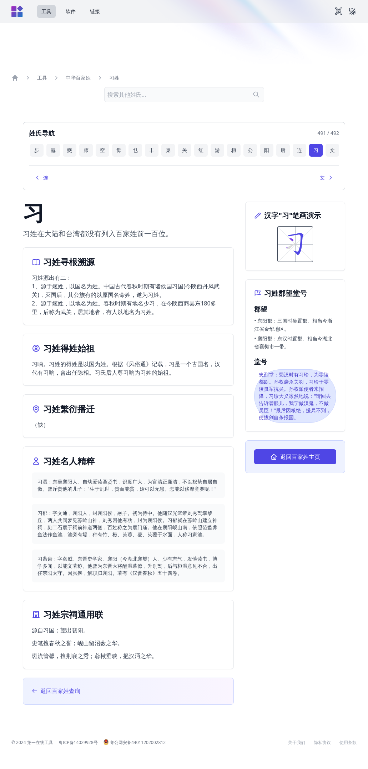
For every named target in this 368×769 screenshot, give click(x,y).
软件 (71, 11)
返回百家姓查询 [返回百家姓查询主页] (56, 691)
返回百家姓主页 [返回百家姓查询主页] (295, 457)
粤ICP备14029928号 (78, 742)
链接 (95, 11)
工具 (46, 11)
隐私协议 (322, 742)
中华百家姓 (78, 77)
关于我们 (296, 742)
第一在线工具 (40, 742)
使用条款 (348, 742)
